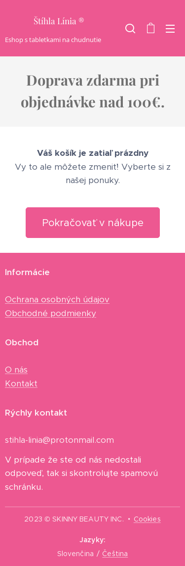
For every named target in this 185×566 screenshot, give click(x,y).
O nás (16, 369)
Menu (170, 28)
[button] (130, 28)
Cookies (147, 519)
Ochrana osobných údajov (57, 299)
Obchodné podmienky (50, 312)
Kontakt (21, 382)
